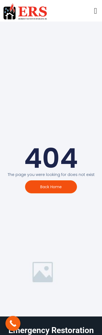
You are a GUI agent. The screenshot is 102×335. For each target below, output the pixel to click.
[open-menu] (95, 11)
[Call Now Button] (12, 323)
